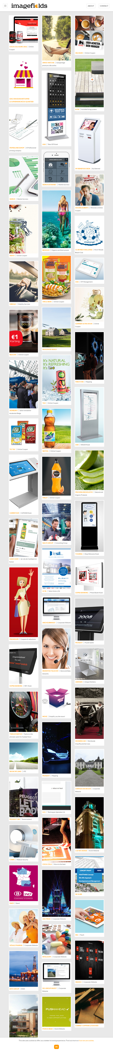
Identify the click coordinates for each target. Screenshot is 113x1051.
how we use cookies (86, 1040)
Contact (104, 6)
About (91, 6)
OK (56, 1047)
